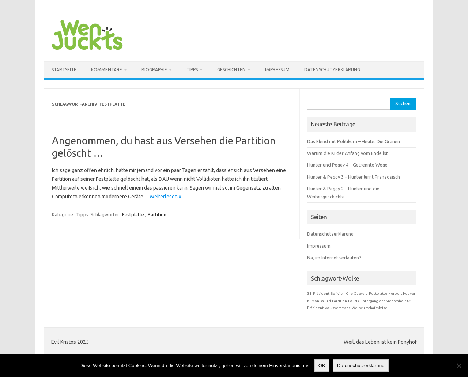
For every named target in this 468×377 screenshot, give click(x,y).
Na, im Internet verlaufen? (334, 257)
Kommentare (106, 69)
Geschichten (231, 69)
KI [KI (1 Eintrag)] (308, 301)
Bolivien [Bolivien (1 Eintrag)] (338, 294)
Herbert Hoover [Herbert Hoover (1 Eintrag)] (401, 294)
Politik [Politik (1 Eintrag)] (353, 301)
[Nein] (459, 365)
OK (321, 365)
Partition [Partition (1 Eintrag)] (339, 301)
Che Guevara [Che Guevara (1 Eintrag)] (357, 294)
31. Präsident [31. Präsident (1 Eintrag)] (318, 294)
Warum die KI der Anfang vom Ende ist (347, 153)
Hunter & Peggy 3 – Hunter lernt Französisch (353, 176)
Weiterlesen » (165, 196)
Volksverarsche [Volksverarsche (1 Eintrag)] (338, 308)
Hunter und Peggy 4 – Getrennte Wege (347, 164)
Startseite (64, 69)
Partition (157, 214)
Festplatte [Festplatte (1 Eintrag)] (378, 294)
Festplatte (133, 214)
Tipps (192, 69)
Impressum (277, 69)
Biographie (154, 69)
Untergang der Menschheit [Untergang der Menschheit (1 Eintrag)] (383, 301)
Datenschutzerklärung (332, 69)
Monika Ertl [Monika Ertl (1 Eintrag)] (321, 301)
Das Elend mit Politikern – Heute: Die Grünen (353, 141)
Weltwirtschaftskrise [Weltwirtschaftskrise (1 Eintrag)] (369, 308)
